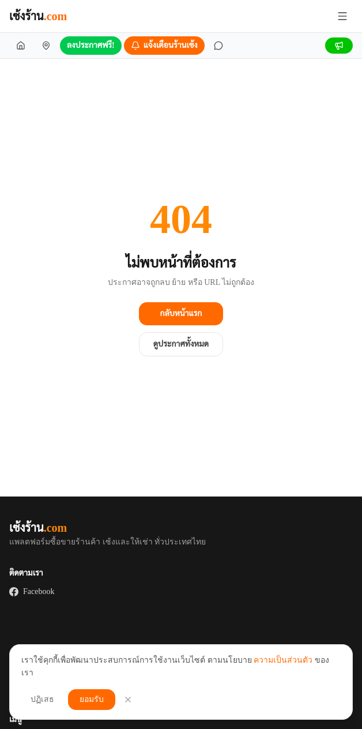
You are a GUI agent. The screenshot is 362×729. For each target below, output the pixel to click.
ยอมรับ (92, 699)
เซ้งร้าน (38, 16)
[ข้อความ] (218, 45)
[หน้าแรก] (20, 45)
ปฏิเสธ (42, 699)
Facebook (31, 591)
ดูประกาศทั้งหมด (181, 344)
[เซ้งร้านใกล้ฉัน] (46, 45)
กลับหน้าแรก (181, 313)
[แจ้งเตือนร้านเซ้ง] (164, 45)
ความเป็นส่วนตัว (283, 660)
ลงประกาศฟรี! (91, 45)
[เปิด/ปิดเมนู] (342, 16)
